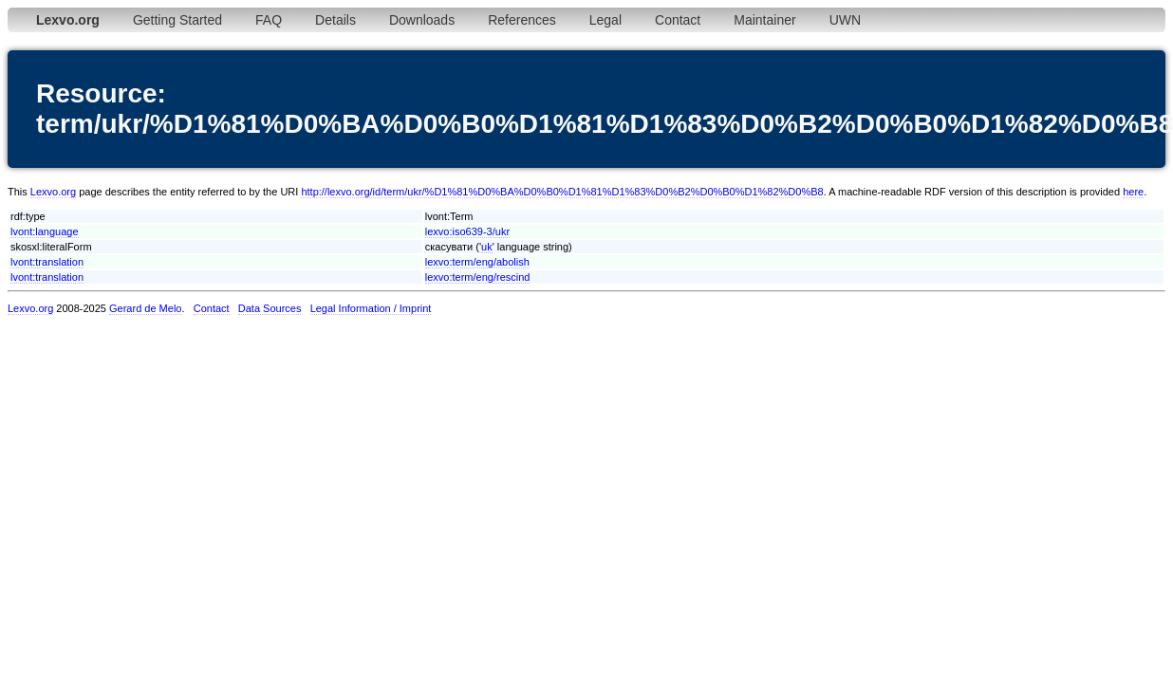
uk (487, 246)
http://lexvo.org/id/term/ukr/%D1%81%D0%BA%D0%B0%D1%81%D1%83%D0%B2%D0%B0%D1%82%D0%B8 (562, 191)
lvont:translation (47, 262)
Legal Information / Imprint (371, 308)
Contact (677, 20)
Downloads (422, 20)
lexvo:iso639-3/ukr (467, 231)
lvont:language (44, 231)
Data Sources (270, 308)
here (1133, 191)
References (522, 20)
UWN (845, 20)
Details (335, 20)
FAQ (268, 20)
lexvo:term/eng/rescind (478, 277)
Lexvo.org (53, 191)
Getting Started (177, 20)
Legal (605, 20)
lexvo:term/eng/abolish (477, 262)
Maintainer (764, 20)
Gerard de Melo (145, 308)
